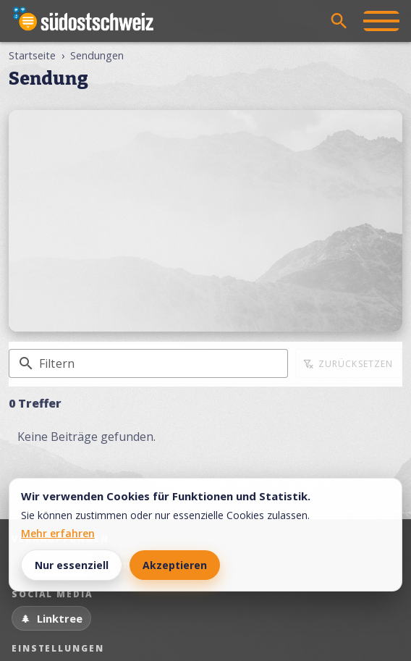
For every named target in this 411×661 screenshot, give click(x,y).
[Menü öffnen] (381, 21)
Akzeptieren (175, 565)
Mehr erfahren (58, 533)
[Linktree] (51, 618)
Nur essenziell (72, 565)
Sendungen (97, 55)
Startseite (32, 55)
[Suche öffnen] (339, 21)
